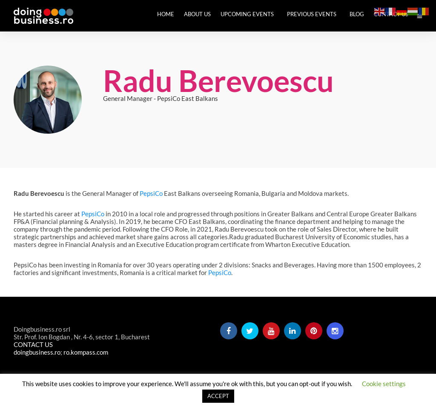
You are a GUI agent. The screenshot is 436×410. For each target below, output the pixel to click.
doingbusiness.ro (37, 353)
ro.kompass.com (85, 353)
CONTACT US (33, 345)
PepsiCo (151, 194)
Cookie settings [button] (384, 383)
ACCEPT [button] (218, 396)
